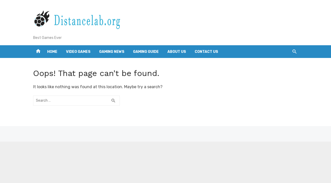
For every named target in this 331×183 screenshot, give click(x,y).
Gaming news (111, 52)
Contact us (206, 52)
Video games (78, 52)
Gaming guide (146, 52)
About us (176, 52)
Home (52, 52)
